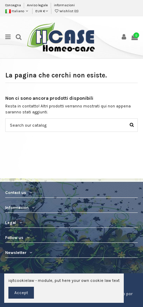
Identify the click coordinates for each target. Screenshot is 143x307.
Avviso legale (38, 5)
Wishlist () (66, 11)
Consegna (13, 5)
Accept (21, 292)
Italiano (17, 11)
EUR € (41, 11)
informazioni (64, 5)
